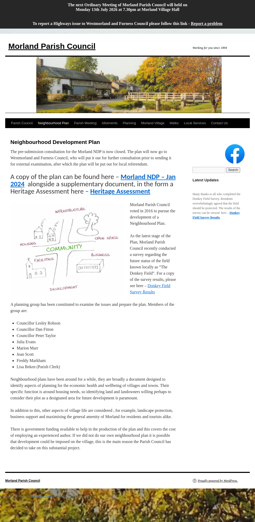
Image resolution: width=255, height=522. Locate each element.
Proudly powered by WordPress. (218, 481)
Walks (174, 123)
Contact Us (219, 123)
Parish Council (22, 123)
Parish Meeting (85, 123)
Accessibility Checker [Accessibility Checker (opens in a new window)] (42, 496)
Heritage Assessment (120, 191)
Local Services (195, 123)
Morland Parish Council (51, 46)
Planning (129, 123)
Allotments (110, 123)
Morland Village (152, 123)
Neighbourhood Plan (53, 123)
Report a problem (206, 23)
